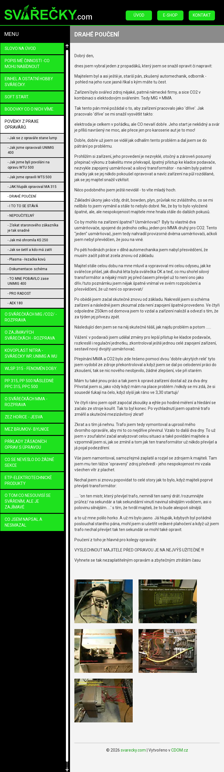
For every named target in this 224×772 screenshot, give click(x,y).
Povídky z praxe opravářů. (22, 124)
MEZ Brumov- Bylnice (27, 429)
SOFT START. (17, 97)
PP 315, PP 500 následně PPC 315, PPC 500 (29, 383)
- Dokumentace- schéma (27, 269)
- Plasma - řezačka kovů (27, 259)
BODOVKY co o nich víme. (29, 109)
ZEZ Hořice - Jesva (24, 417)
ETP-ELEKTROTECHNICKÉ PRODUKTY (28, 480)
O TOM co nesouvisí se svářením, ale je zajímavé (28, 501)
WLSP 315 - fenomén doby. (31, 368)
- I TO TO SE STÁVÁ (23, 206)
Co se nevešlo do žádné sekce (29, 462)
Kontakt (202, 15)
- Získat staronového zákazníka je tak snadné (33, 227)
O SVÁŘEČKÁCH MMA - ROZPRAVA (26, 402)
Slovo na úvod (20, 48)
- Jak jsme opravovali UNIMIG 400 (31, 150)
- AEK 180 (15, 303)
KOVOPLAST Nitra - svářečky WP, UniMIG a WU (31, 353)
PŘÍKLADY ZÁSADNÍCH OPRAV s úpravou (26, 444)
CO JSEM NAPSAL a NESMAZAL (23, 522)
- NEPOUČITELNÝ (21, 216)
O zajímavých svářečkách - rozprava (30, 335)
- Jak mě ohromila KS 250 (28, 240)
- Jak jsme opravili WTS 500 (30, 177)
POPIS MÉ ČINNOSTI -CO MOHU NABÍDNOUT (27, 63)
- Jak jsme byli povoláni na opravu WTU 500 (29, 164)
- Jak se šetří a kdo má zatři (30, 250)
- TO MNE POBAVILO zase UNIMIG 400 (28, 281)
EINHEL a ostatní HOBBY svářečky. (29, 81)
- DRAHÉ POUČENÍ (22, 196)
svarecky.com (133, 750)
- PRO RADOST (19, 293)
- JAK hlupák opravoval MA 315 (32, 187)
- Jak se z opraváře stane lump (32, 138)
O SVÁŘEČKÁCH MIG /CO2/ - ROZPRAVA (31, 317)
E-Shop (170, 15)
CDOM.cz (179, 750)
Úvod (139, 15)
